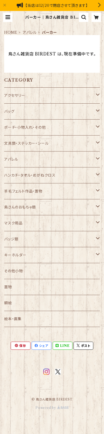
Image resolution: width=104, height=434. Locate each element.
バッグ (9, 111)
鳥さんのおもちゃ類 (20, 207)
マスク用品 (13, 223)
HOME (10, 32)
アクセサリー (14, 95)
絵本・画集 (13, 319)
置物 (8, 287)
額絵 (8, 303)
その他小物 (13, 271)
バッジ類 (11, 239)
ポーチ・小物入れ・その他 (25, 127)
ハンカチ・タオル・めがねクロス (30, 175)
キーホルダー (15, 255)
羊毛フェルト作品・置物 (23, 191)
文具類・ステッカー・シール (26, 143)
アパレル (30, 32)
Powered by (52, 408)
